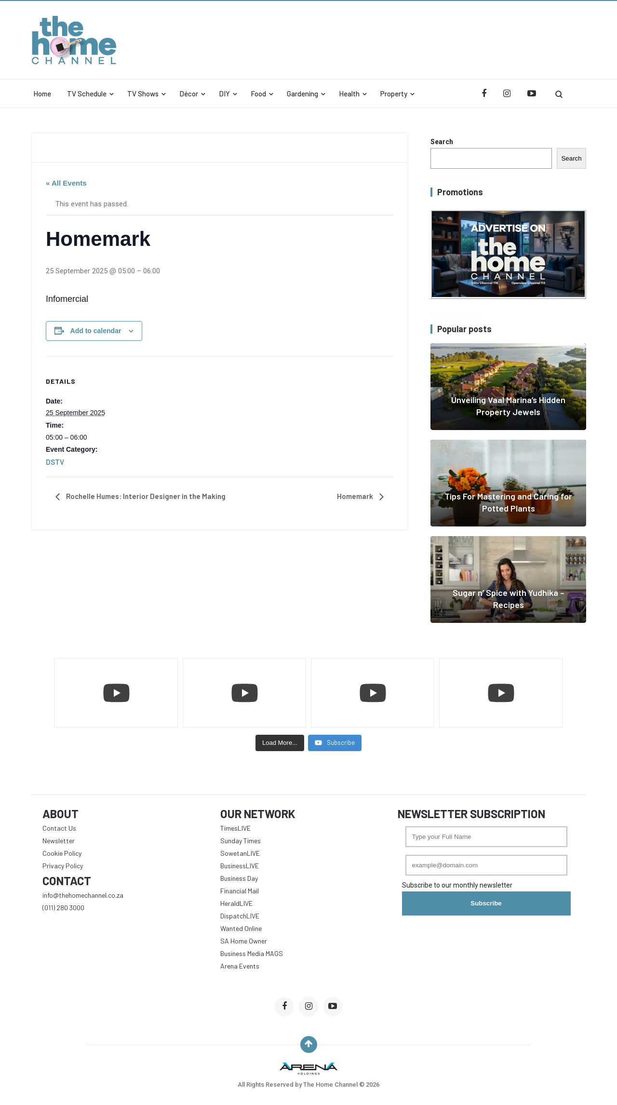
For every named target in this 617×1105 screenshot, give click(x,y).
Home (42, 93)
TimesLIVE (235, 828)
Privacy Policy (62, 866)
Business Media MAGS (251, 953)
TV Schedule (87, 93)
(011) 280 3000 (63, 907)
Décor (188, 93)
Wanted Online (241, 928)
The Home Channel (331, 1084)
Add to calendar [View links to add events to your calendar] (95, 331)
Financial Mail (239, 891)
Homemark (356, 496)
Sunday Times (240, 840)
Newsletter (58, 840)
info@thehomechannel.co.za (82, 895)
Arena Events (239, 966)
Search (441, 142)
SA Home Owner (243, 941)
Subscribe (485, 903)
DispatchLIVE (239, 916)
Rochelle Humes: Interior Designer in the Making (145, 496)
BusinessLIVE (239, 866)
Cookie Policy (61, 853)
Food (258, 93)
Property (393, 93)
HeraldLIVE (236, 903)
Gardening (302, 93)
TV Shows (143, 93)
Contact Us (59, 828)
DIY (224, 93)
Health (349, 93)
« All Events (66, 183)
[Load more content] (279, 743)
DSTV (55, 462)
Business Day (239, 878)
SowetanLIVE (240, 853)
